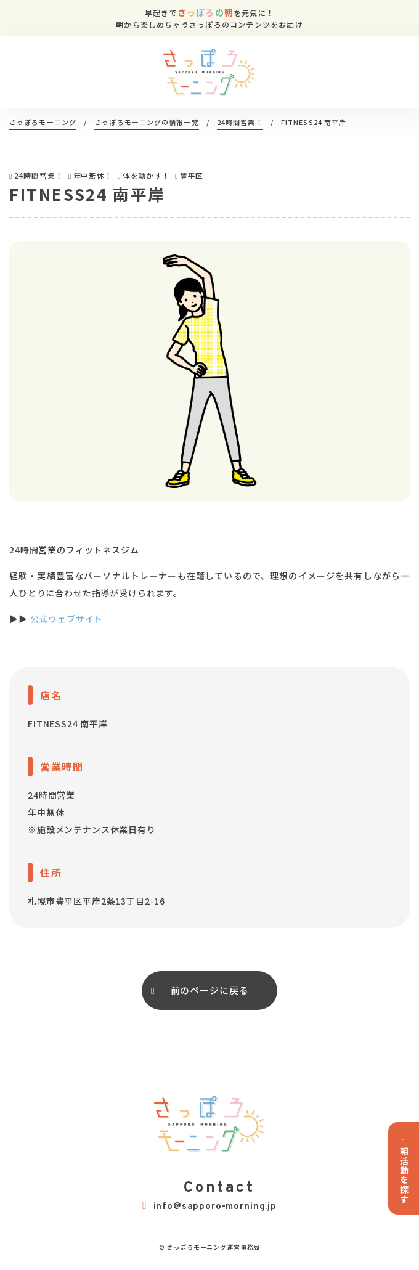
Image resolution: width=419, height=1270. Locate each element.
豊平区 (192, 175)
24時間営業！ (38, 175)
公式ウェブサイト (67, 619)
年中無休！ (93, 175)
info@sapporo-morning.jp (209, 1206)
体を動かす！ (146, 175)
